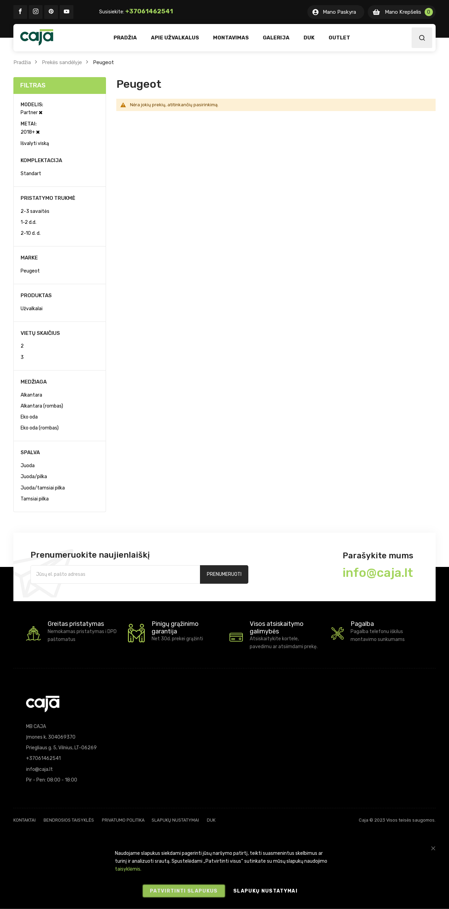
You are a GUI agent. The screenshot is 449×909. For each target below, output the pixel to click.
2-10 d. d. (30, 233)
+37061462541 (149, 11)
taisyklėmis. (128, 869)
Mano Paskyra (339, 12)
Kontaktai (24, 820)
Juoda (28, 466)
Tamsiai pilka (35, 499)
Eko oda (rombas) (40, 428)
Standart (31, 174)
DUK (211, 820)
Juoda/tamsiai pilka (43, 488)
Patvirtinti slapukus (184, 891)
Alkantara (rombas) (42, 406)
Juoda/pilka (34, 477)
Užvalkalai (32, 309)
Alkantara (31, 395)
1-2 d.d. (28, 222)
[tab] (59, 85)
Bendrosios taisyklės (69, 820)
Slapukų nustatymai (175, 820)
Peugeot (30, 271)
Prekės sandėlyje (62, 62)
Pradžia (22, 62)
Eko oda (29, 417)
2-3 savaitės (35, 211)
